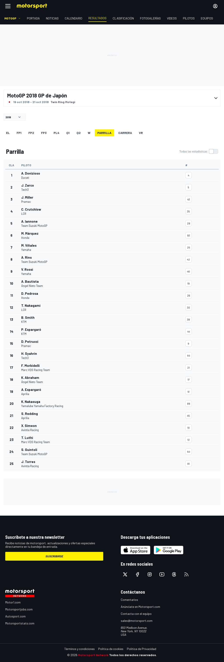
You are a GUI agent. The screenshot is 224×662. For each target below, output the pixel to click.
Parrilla (104, 133)
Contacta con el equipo (136, 613)
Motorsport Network (93, 655)
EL (8, 133)
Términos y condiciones (79, 649)
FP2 (31, 133)
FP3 (44, 133)
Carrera (125, 133)
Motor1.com (13, 602)
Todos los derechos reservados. (133, 655)
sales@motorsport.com (136, 620)
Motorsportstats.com (19, 623)
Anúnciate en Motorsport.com (140, 606)
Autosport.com (15, 616)
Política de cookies (110, 649)
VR (141, 133)
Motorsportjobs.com (19, 609)
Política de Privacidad (141, 649)
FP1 (19, 133)
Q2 (79, 133)
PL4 (56, 133)
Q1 (68, 133)
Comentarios (129, 599)
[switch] (198, 151)
